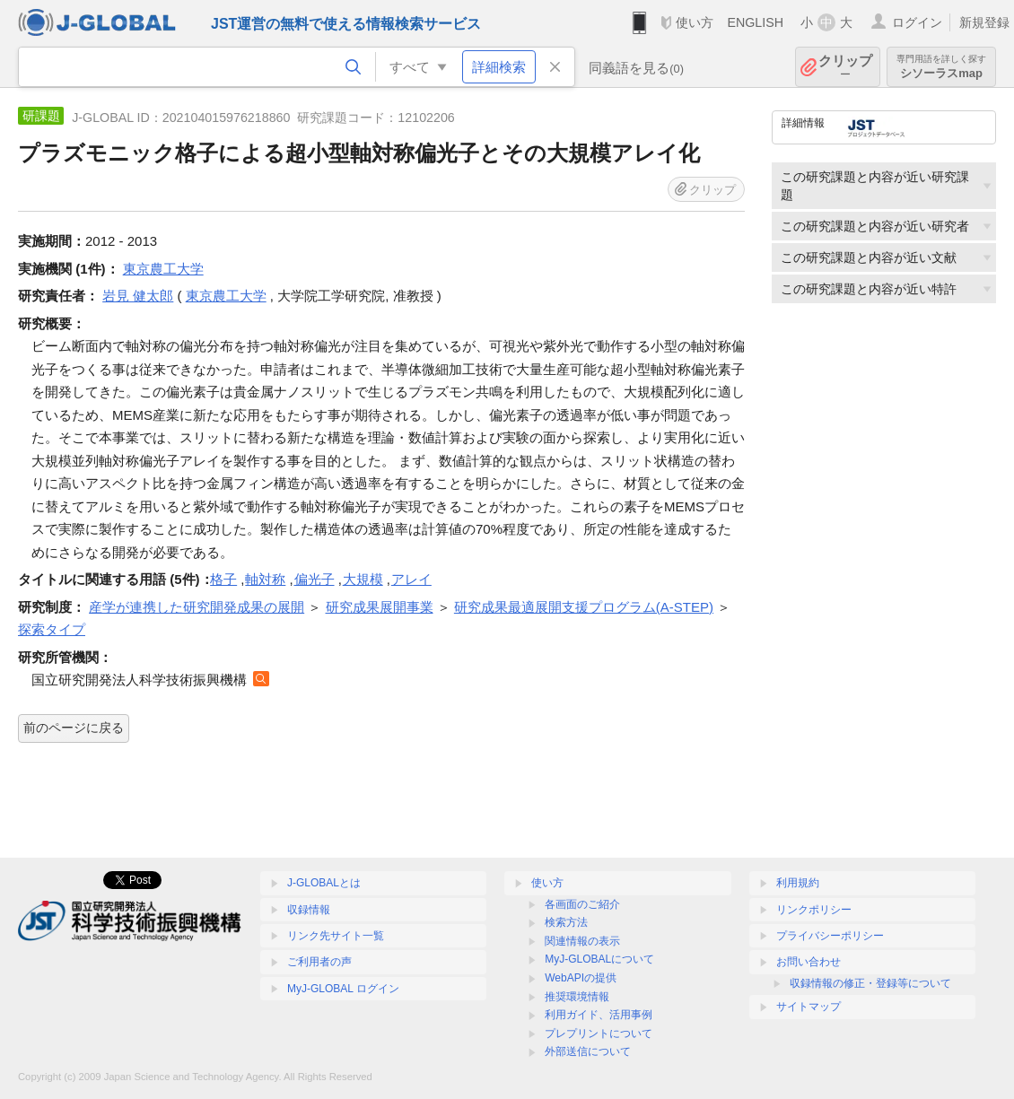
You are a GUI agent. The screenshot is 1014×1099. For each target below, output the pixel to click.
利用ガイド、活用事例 (598, 1014)
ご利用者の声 (319, 961)
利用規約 (797, 883)
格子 (223, 579)
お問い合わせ (808, 961)
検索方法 (566, 922)
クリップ (845, 67)
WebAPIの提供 (580, 978)
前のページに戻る (73, 727)
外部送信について (588, 1051)
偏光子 (314, 579)
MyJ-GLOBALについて (599, 959)
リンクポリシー (814, 909)
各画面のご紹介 (582, 904)
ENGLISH (755, 22)
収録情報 (308, 909)
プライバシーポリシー (830, 935)
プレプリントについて (598, 1033)
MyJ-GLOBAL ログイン (343, 988)
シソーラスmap (941, 67)
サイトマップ (808, 1006)
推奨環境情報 (577, 996)
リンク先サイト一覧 (335, 935)
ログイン (917, 22)
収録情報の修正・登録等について (870, 983)
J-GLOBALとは (324, 883)
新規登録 (984, 22)
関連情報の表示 (582, 941)
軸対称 (265, 579)
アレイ (411, 579)
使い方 (694, 22)
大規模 (363, 579)
